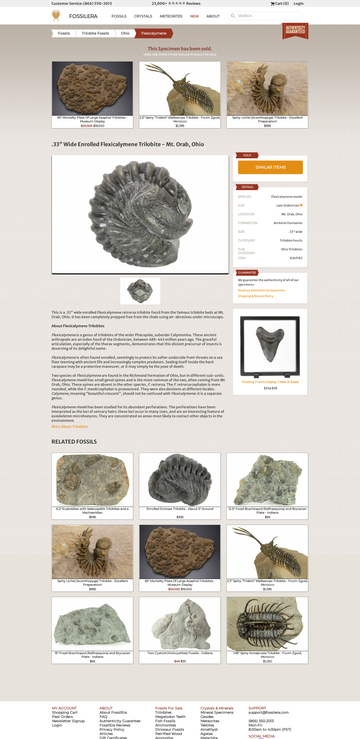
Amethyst (209, 729)
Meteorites (209, 721)
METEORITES (171, 16)
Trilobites (163, 712)
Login (299, 3)
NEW (194, 16)
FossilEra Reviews (115, 725)
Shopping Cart (65, 712)
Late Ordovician (289, 205)
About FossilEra (113, 712)
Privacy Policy (112, 729)
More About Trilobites (70, 426)
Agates (206, 733)
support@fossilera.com (268, 712)
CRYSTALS (143, 16)
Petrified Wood (168, 733)
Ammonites (165, 725)
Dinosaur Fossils (169, 729)
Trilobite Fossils (291, 240)
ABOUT (213, 16)
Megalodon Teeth (170, 716)
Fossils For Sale (168, 708)
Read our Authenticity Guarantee (261, 290)
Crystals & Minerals (216, 708)
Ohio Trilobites (291, 249)
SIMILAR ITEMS (271, 167)
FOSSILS (119, 16)
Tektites (207, 725)
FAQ (103, 716)
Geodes (207, 716)
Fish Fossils (165, 721)
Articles (106, 733)
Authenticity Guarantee (120, 721)
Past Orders (62, 716)
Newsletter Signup (68, 721)
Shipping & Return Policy (256, 296)
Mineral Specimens (217, 712)
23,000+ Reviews (176, 3)
